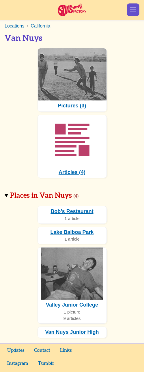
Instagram (17, 363)
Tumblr (46, 363)
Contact (42, 350)
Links (66, 350)
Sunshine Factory (72, 9)
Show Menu (133, 9)
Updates (15, 350)
